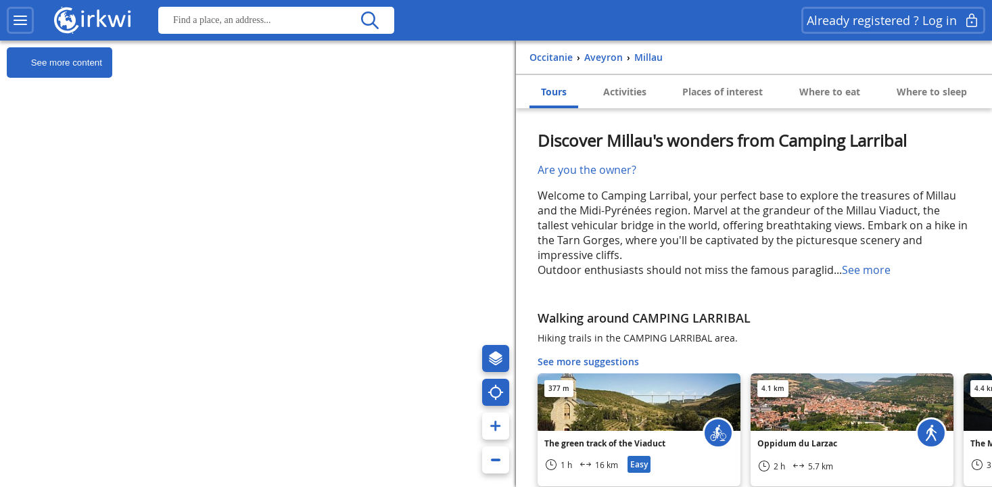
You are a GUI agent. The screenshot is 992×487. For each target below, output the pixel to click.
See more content (54, 63)
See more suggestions (588, 361)
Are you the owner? (587, 169)
